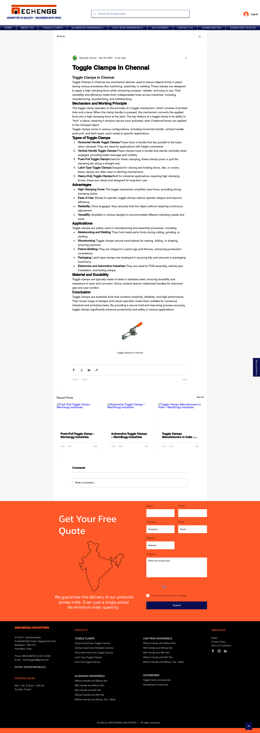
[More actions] (186, 58)
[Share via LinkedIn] (89, 369)
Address (150, 538)
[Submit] (176, 605)
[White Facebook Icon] (213, 651)
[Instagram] (219, 651)
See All (200, 397)
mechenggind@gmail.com (35, 659)
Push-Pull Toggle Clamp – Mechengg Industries (78, 435)
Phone (181, 506)
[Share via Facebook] (73, 369)
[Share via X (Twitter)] (81, 369)
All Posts (61, 36)
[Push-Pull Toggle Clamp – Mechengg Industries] (79, 415)
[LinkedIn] (225, 651)
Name (149, 506)
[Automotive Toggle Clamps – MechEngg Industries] (130, 415)
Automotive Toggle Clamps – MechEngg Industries (129, 435)
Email (181, 522)
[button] (52, 27)
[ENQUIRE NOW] (256, 367)
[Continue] (248, 726)
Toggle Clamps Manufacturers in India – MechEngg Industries (178, 435)
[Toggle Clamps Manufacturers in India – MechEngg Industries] (180, 415)
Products (151, 554)
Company (151, 522)
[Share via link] (96, 369)
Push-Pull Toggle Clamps (87, 661)
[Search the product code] (140, 13)
